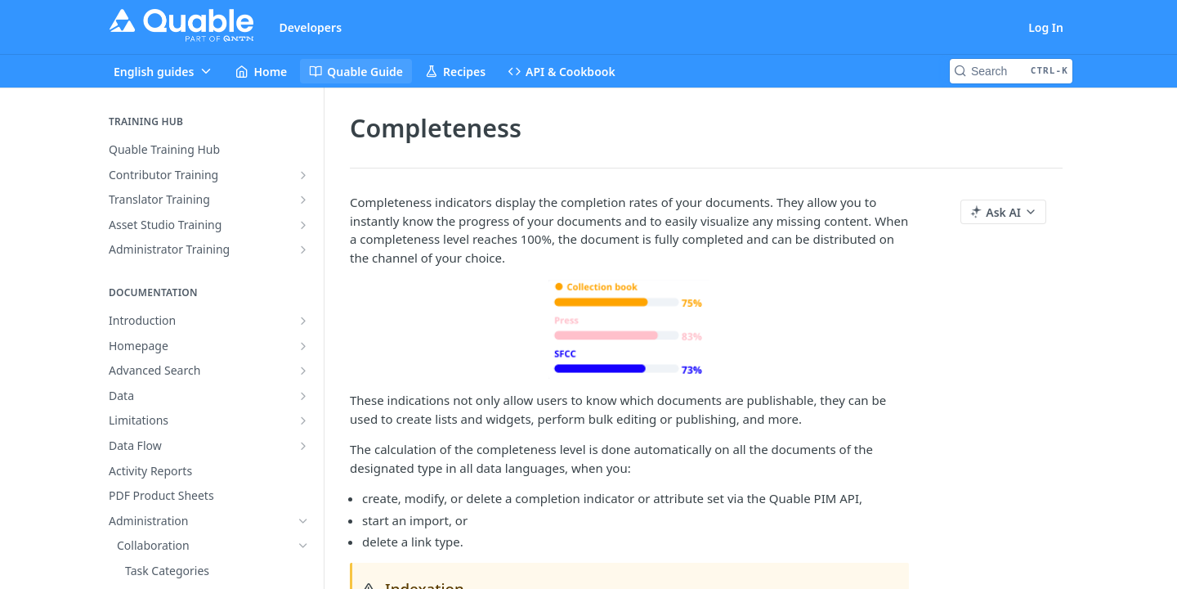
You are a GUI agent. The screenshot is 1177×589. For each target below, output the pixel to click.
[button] (629, 329)
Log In (1045, 27)
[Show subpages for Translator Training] (303, 199)
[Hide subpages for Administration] (303, 521)
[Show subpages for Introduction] (303, 320)
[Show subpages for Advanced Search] (303, 370)
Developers (311, 27)
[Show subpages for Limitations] (303, 420)
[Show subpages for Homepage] (303, 346)
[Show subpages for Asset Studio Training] (303, 225)
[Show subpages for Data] (303, 395)
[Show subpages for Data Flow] (303, 445)
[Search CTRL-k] (1011, 71)
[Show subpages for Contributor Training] (303, 175)
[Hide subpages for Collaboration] (303, 545)
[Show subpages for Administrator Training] (303, 249)
